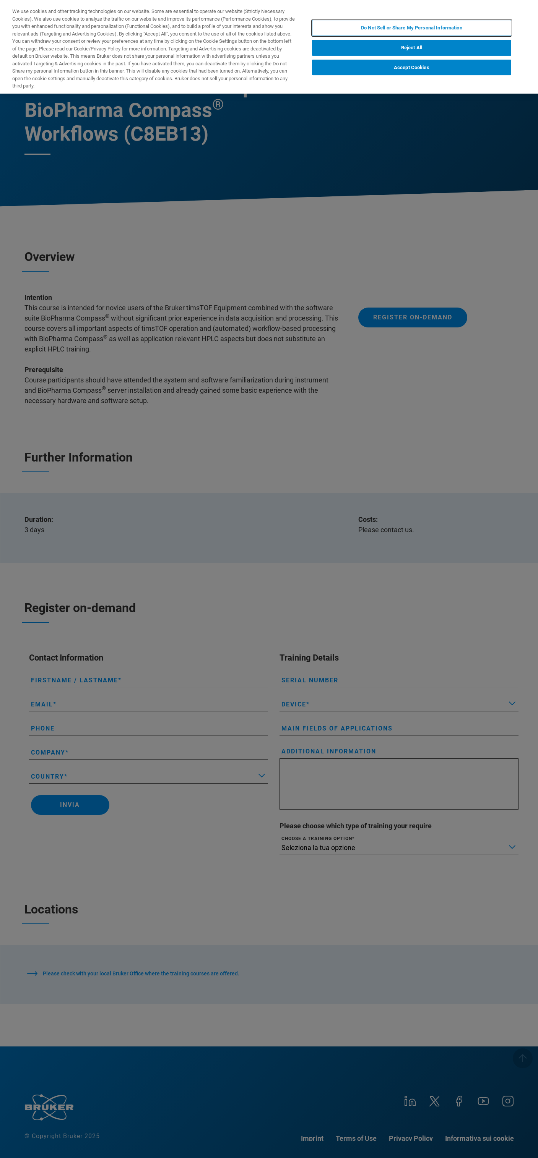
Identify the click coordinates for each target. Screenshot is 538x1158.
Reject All (411, 47)
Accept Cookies (411, 67)
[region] (269, 47)
